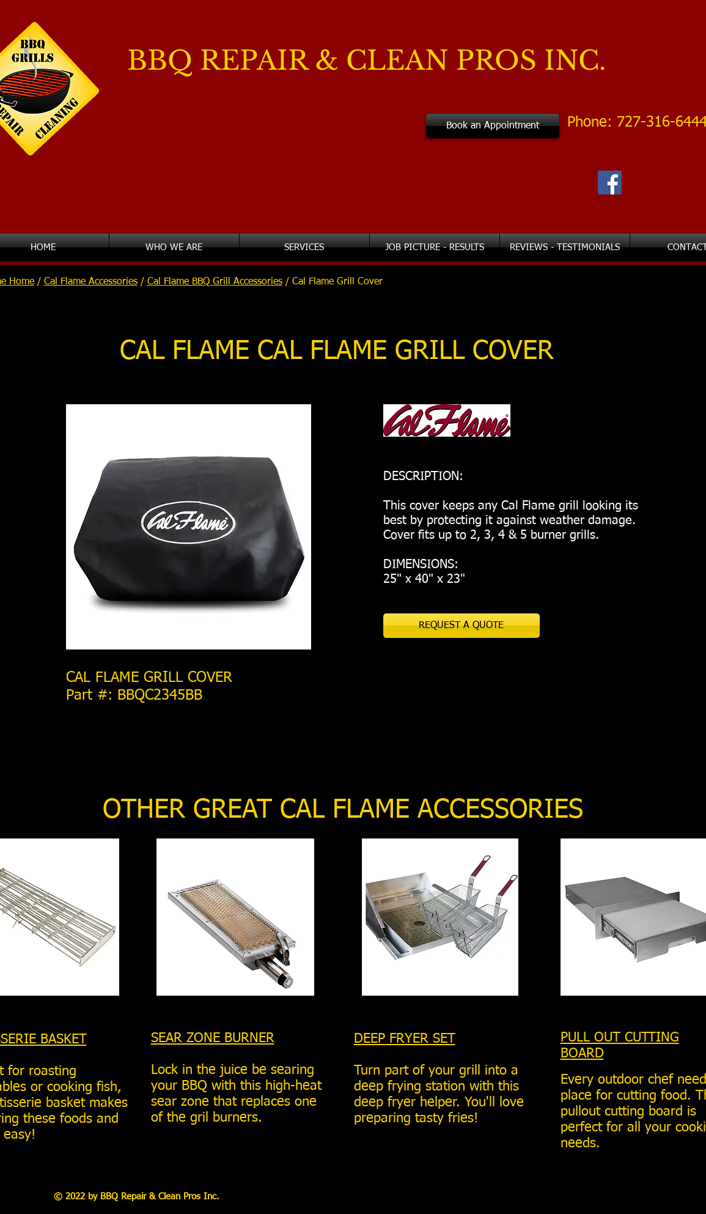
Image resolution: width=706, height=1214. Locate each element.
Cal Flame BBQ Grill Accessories (214, 282)
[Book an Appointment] (492, 126)
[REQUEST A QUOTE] (461, 625)
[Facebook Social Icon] (610, 182)
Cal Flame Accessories (91, 282)
